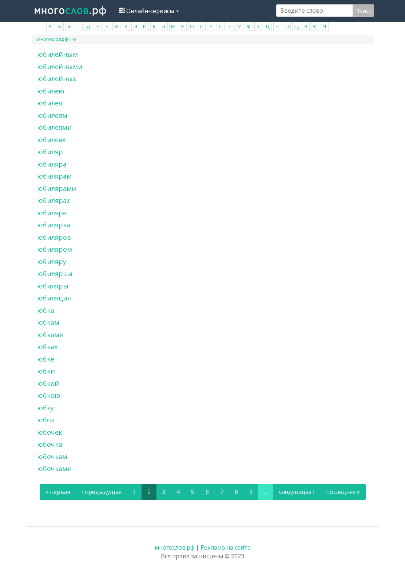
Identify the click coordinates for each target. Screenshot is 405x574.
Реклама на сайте (225, 547)
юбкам (48, 322)
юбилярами (56, 188)
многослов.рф (52, 39)
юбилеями (54, 127)
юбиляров (54, 237)
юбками (50, 334)
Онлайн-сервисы (149, 11)
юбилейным (57, 54)
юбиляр (50, 151)
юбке (45, 359)
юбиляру (51, 261)
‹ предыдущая (102, 492)
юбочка (49, 444)
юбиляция (54, 298)
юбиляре (52, 212)
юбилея (49, 103)
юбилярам (54, 176)
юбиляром (54, 249)
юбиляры (52, 286)
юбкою (48, 395)
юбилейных (56, 78)
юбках (47, 346)
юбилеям (52, 115)
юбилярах (53, 200)
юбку (45, 407)
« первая (57, 492)
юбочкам (52, 456)
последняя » (343, 492)
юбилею (50, 91)
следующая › (297, 492)
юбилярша (54, 273)
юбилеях (51, 139)
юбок (46, 419)
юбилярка (53, 224)
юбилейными (59, 66)
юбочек (49, 432)
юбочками (54, 468)
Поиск (363, 10)
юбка (45, 310)
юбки (46, 371)
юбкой (48, 383)
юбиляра (52, 164)
